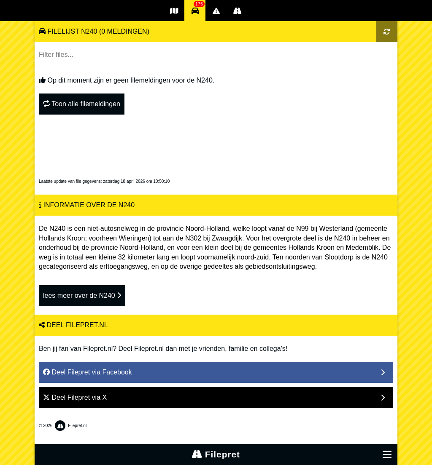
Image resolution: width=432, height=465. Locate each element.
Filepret (216, 454)
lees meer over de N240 (82, 295)
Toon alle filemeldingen (81, 103)
